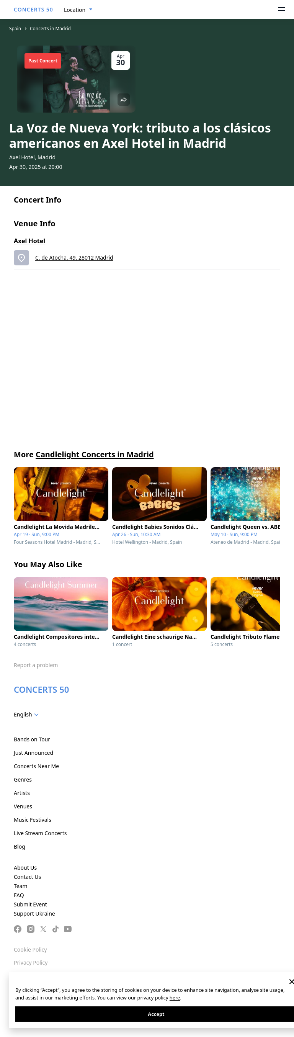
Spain (15, 28)
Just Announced (33, 752)
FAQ (19, 895)
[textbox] (28, 714)
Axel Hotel (29, 241)
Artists (22, 793)
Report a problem (36, 665)
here (175, 997)
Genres (23, 779)
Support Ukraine (34, 913)
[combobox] (78, 10)
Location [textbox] (74, 9)
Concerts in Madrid (50, 28)
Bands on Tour (32, 739)
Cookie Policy (30, 949)
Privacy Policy (30, 962)
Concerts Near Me (36, 766)
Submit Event (30, 904)
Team (21, 886)
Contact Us (27, 876)
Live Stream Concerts (40, 833)
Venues (23, 806)
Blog (19, 846)
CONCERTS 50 (33, 9)
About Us (25, 867)
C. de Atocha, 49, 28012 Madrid (74, 257)
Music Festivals (32, 819)
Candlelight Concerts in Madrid (95, 454)
